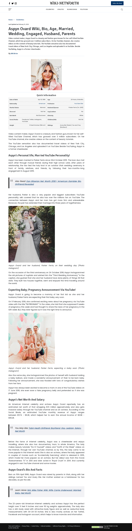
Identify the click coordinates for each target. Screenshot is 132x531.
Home (10, 20)
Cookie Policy (35, 526)
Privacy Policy (25, 526)
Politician (84, 9)
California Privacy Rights (59, 526)
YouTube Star (78, 103)
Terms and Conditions (14, 526)
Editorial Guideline (46, 526)
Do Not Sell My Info (13, 528)
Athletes (60, 9)
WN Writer (14, 54)
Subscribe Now (117, 3)
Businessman (72, 9)
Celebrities (50, 9)
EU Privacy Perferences (74, 526)
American (42, 103)
